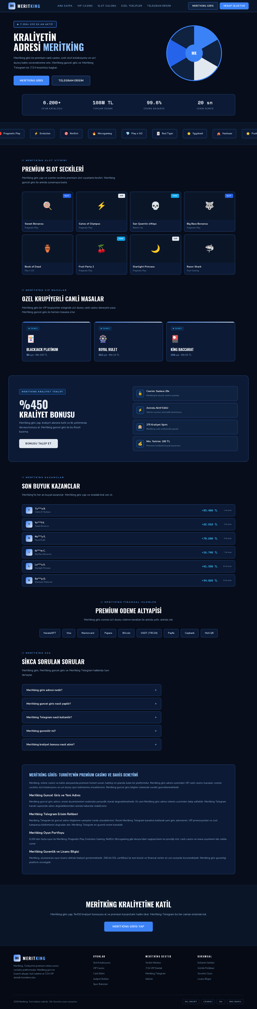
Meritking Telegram (155, 973)
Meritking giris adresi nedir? (44, 690)
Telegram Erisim (159, 5)
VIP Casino (85, 5)
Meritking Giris (203, 5)
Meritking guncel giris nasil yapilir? (48, 703)
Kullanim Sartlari (206, 962)
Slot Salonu (107, 5)
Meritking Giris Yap (128, 926)
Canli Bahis (99, 973)
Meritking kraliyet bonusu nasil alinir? (50, 744)
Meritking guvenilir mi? (41, 731)
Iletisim (149, 979)
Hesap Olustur (234, 5)
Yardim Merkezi (153, 962)
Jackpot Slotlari (101, 979)
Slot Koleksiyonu (101, 962)
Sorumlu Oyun (205, 973)
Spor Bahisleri (100, 984)
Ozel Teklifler (131, 5)
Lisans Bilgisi (204, 979)
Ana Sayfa (65, 5)
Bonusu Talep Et (38, 443)
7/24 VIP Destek (153, 968)
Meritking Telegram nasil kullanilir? (49, 717)
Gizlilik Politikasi (206, 968)
